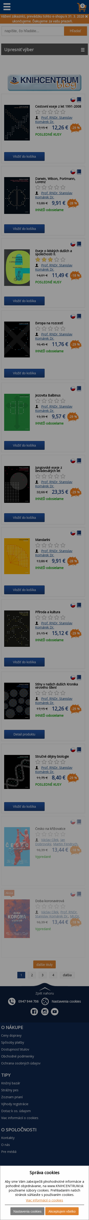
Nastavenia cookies (27, 1211)
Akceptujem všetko (62, 1211)
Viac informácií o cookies (44, 1200)
